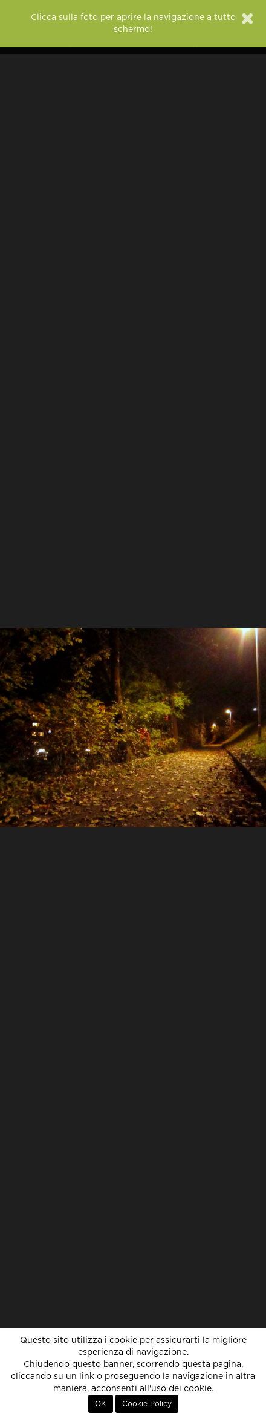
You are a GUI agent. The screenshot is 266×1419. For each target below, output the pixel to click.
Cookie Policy (147, 1404)
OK (100, 1404)
